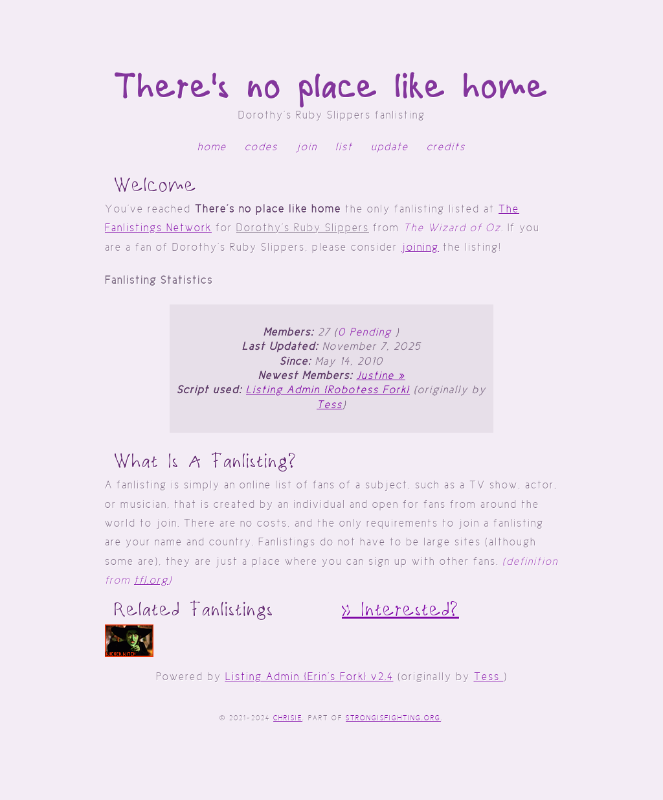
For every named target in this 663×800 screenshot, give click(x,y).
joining (420, 247)
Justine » (381, 375)
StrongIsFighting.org (393, 718)
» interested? (400, 609)
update (390, 146)
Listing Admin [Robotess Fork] (328, 389)
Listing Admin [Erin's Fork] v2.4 (309, 676)
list (344, 146)
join (306, 146)
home (212, 146)
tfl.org (151, 580)
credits (446, 146)
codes (261, 146)
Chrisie (287, 718)
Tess (330, 404)
